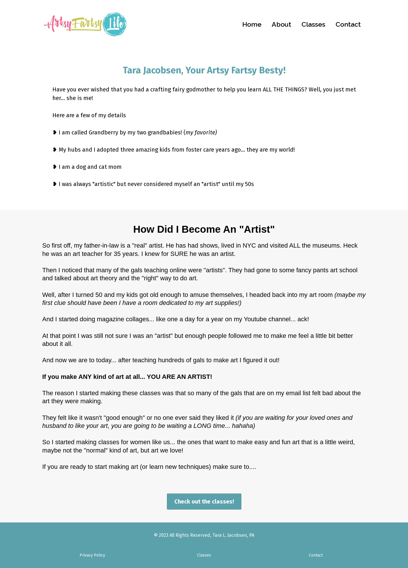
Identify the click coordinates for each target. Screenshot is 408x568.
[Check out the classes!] (204, 501)
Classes (313, 24)
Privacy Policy (92, 555)
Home (251, 24)
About (281, 24)
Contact (348, 24)
